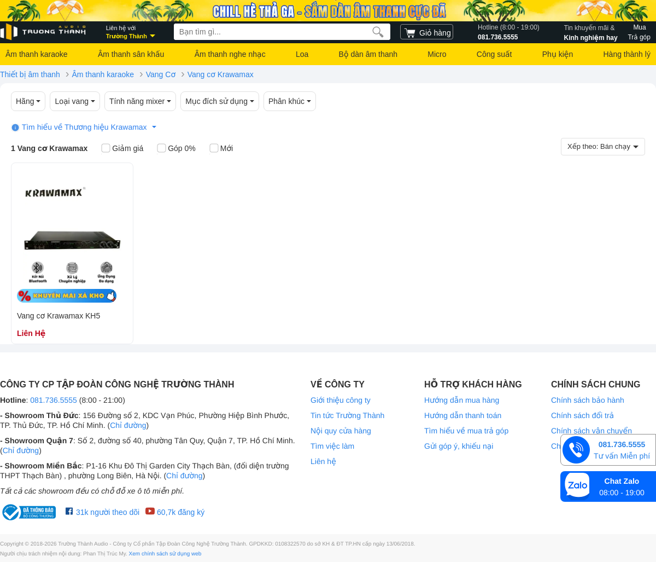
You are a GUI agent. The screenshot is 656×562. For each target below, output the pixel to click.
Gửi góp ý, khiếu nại (458, 446)
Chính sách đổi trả (582, 415)
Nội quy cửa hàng (341, 430)
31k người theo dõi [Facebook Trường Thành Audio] (102, 511)
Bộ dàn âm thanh (368, 54)
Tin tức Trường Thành (347, 415)
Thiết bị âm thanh (30, 74)
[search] (378, 32)
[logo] (43, 32)
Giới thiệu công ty (341, 400)
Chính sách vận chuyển (591, 430)
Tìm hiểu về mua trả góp (466, 430)
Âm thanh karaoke (36, 54)
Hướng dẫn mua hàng (461, 400)
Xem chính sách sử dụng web (165, 554)
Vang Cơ (160, 74)
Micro (436, 54)
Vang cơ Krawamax (221, 74)
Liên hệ (323, 461)
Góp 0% (176, 148)
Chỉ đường (128, 425)
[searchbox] (282, 32)
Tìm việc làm (332, 446)
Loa (302, 54)
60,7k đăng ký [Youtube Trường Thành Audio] (174, 511)
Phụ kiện (557, 54)
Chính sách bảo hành (587, 400)
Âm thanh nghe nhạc (230, 54)
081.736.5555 (509, 31)
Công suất (494, 54)
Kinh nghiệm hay (591, 31)
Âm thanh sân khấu (131, 54)
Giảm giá (122, 148)
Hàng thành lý (626, 54)
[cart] (426, 31)
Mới (221, 148)
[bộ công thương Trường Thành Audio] (30, 512)
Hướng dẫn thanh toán (462, 415)
